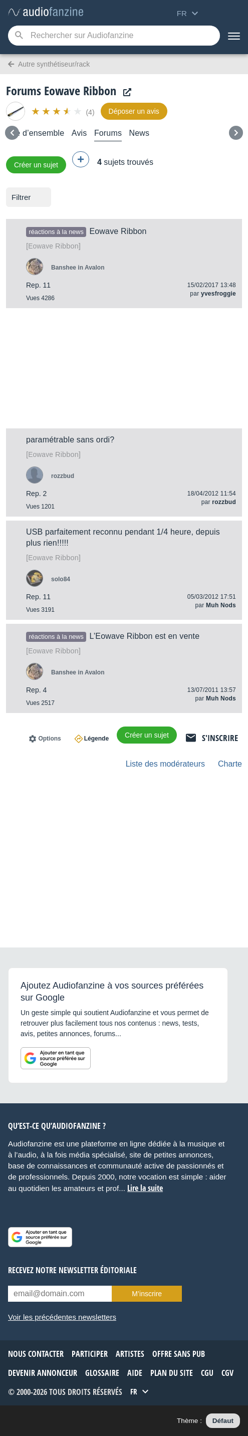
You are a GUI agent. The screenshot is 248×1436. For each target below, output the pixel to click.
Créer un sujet (36, 165)
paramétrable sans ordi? (70, 439)
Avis (79, 133)
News (139, 133)
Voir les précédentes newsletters (62, 1317)
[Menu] (234, 36)
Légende (96, 738)
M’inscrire (147, 1294)
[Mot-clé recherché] (114, 36)
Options (49, 738)
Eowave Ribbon (117, 231)
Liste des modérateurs (165, 764)
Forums (108, 133)
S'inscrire (220, 738)
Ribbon (53, 246)
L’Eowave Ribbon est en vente (144, 636)
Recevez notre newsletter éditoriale (72, 1270)
